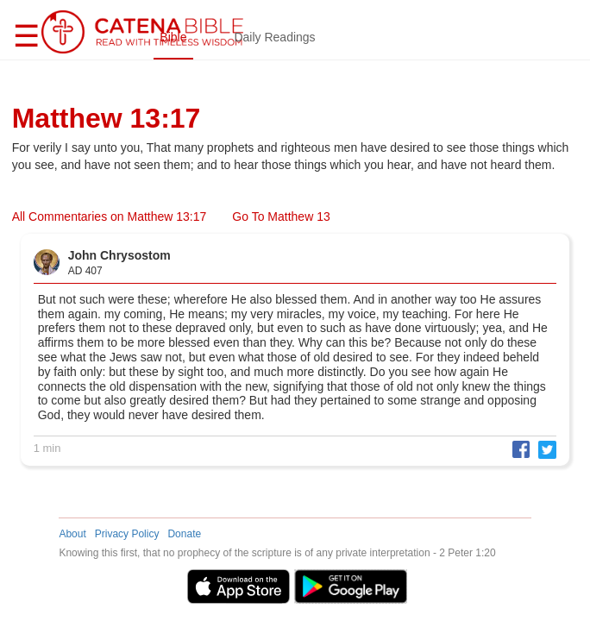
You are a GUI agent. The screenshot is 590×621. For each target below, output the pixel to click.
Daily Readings (274, 37)
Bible (173, 37)
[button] (517, 449)
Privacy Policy (127, 534)
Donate (184, 534)
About (72, 534)
